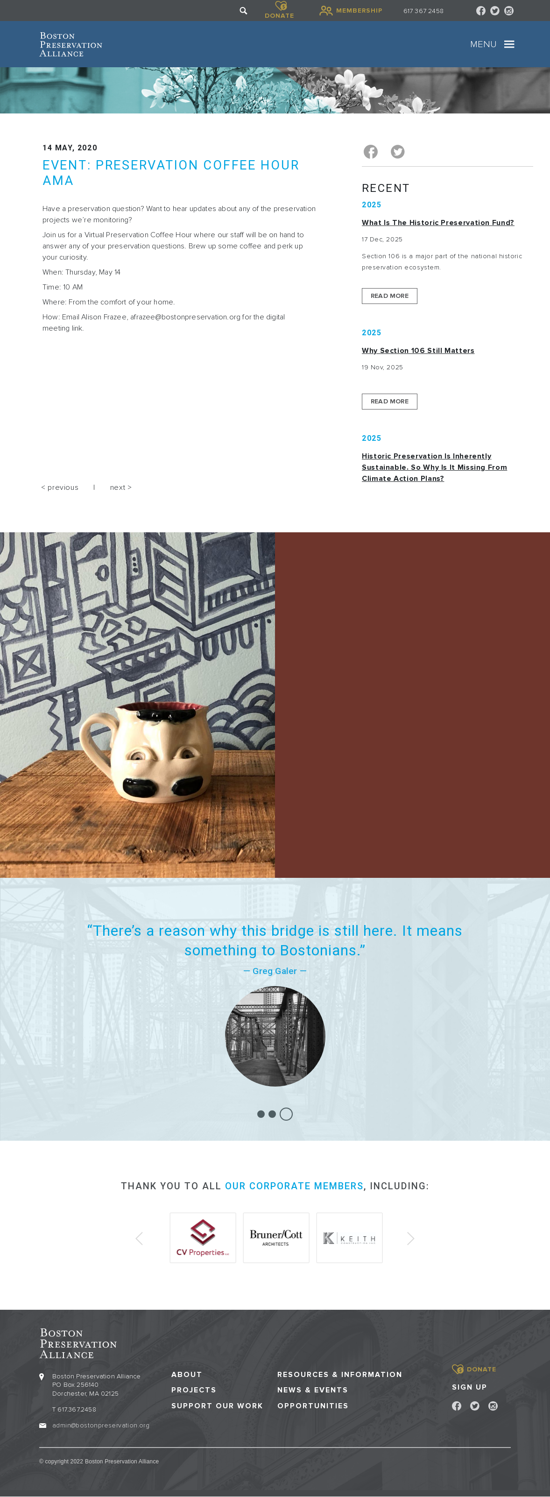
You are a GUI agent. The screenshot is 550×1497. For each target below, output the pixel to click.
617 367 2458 (423, 11)
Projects (194, 1390)
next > (121, 487)
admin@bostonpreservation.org (100, 1425)
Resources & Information (339, 1374)
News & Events (312, 1390)
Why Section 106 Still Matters (418, 350)
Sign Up (469, 1387)
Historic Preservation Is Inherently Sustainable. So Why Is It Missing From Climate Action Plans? (434, 467)
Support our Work (217, 1406)
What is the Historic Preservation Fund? (438, 222)
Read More (390, 296)
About (187, 1374)
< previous (59, 487)
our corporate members (294, 1186)
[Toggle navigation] (509, 44)
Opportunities (313, 1406)
